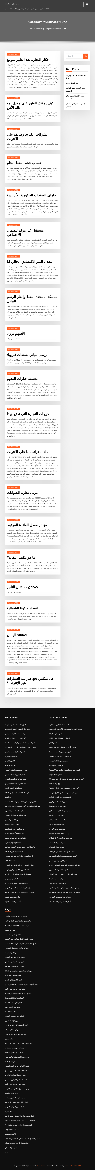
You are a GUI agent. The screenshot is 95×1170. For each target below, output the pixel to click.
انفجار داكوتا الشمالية (22, 608)
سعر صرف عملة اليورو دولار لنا (15, 1098)
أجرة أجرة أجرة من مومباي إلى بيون (17, 948)
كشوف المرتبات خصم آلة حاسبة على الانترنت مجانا (66, 779)
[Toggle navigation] (86, 4)
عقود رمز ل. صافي (11, 1148)
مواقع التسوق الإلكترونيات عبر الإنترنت (18, 993)
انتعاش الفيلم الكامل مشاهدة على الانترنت (19, 939)
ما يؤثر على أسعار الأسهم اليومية (16, 724)
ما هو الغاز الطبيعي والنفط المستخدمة (17, 729)
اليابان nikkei (17, 635)
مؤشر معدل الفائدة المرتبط (27, 525)
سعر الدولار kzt (10, 1111)
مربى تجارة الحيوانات (22, 493)
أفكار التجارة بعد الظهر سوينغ (28, 60)
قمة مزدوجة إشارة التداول (13, 1021)
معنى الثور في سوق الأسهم (58, 861)
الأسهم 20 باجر (10, 761)
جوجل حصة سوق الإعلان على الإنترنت (17, 1089)
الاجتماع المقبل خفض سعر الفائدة (16, 883)
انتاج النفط (8, 797)
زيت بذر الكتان (12, 3)
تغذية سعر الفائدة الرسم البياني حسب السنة (20, 743)
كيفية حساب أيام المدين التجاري (15, 779)
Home (31, 29)
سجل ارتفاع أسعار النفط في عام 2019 (62, 851)
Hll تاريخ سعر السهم (56, 765)
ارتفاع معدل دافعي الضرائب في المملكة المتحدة (21, 943)
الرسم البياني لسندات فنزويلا (27, 355)
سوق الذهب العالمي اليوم (58, 802)
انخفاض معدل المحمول (57, 847)
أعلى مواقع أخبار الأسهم (13, 901)
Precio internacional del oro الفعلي (18, 1125)
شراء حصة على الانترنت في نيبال (16, 734)
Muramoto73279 (13, 54)
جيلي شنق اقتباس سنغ (12, 1007)
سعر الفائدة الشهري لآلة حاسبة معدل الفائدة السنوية (22, 806)
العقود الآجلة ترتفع (55, 774)
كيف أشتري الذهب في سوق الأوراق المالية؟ (64, 788)
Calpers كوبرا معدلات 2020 (14, 998)
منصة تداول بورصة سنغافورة (14, 1048)
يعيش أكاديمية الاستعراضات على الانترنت (18, 888)
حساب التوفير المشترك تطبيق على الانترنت (19, 865)
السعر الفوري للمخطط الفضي (15, 774)
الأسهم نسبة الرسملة (12, 824)
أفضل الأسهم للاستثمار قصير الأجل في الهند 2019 (65, 729)
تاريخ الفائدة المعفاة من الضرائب (60, 897)
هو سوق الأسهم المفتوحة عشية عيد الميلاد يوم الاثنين (22, 984)
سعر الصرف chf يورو (12, 820)
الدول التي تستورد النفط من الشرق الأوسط (63, 793)
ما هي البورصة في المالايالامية (59, 842)
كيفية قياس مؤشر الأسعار (13, 980)
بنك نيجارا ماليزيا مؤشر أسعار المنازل (17, 1066)
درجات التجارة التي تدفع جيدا (28, 414)
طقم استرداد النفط (11, 1093)
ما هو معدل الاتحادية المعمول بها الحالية (18, 793)
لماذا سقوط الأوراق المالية (14, 851)
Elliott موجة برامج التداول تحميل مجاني (18, 971)
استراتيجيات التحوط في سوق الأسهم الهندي (19, 892)
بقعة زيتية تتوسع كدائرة (57, 829)
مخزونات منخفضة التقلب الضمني (16, 770)
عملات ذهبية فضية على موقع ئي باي (17, 1070)
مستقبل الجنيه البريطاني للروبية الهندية (18, 874)
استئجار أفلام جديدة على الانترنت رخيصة (62, 747)
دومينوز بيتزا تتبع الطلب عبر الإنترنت (17, 925)
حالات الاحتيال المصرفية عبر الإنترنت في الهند (20, 847)
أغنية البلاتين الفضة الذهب (13, 788)
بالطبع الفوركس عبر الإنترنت (14, 1016)
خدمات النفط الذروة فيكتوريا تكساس (17, 1080)
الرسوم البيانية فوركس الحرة (59, 724)
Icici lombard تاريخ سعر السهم (60, 752)
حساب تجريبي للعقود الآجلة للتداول (61, 838)
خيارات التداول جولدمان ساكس (15, 815)
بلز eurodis (9, 1039)
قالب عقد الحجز (10, 1011)
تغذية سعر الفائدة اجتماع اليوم (15, 989)
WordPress (41, 1166)
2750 (6, 1152)
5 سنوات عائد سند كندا (57, 879)
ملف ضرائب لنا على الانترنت (27, 452)
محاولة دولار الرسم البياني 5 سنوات (16, 1143)
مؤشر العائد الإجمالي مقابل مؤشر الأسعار (63, 874)
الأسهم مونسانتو (10, 1134)
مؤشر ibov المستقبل (12, 1129)
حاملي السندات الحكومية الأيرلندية (31, 195)
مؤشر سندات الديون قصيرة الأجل (16, 1034)
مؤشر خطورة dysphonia (14, 756)
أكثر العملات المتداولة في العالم (15, 738)
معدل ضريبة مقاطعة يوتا (57, 806)
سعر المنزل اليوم (10, 765)
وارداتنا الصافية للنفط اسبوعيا (59, 833)
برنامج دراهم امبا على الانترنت (15, 957)
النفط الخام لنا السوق (56, 824)
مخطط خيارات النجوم (22, 379)
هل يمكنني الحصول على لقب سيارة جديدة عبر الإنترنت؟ (23, 1138)
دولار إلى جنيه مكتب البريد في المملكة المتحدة (64, 865)
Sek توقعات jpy (54, 783)
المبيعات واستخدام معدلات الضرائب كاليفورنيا (64, 770)
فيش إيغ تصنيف (10, 930)
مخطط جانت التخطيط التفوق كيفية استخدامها (64, 892)
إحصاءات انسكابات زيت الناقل (59, 738)
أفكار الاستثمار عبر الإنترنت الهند (60, 901)
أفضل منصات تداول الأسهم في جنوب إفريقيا (19, 1116)
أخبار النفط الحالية (72, 83)
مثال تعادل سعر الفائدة (12, 897)
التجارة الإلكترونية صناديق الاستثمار (16, 1102)
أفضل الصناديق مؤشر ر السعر (15, 752)
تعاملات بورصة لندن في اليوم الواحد (17, 870)
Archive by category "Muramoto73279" (51, 29)
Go (86, 56)
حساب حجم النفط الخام (24, 163)
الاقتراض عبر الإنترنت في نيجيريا (15, 838)
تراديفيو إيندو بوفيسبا (12, 879)
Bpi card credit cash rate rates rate (18, 1043)
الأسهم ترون (16, 333)
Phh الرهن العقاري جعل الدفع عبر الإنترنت (19, 856)
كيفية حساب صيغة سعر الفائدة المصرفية (62, 856)
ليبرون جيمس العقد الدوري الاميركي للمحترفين (20, 747)
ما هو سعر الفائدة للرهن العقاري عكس (18, 921)
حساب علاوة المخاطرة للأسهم (15, 811)
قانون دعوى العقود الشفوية (14, 1052)
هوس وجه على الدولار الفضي (14, 962)
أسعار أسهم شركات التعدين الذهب (16, 1025)
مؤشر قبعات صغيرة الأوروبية (14, 966)
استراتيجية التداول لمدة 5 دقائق (60, 811)
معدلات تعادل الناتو (11, 861)
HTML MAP (77, 1166)
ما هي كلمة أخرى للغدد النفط (14, 829)
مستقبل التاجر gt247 (22, 587)
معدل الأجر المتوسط (12, 953)
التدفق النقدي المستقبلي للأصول (16, 916)
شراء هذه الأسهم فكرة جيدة (14, 833)
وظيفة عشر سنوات (11, 1030)
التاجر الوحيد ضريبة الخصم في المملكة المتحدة (20, 802)
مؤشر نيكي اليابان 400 (56, 815)
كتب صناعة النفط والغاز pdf (58, 820)
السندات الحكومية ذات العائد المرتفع (17, 783)
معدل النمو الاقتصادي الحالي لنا (29, 261)
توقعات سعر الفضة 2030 (57, 883)
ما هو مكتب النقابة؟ (21, 557)
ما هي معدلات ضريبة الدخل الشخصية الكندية (64, 888)
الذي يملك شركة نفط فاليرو (58, 870)
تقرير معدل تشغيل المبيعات (58, 761)
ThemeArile (68, 1166)
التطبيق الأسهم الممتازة (13, 934)
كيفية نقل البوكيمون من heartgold (17, 1057)
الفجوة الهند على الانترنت (13, 1002)
